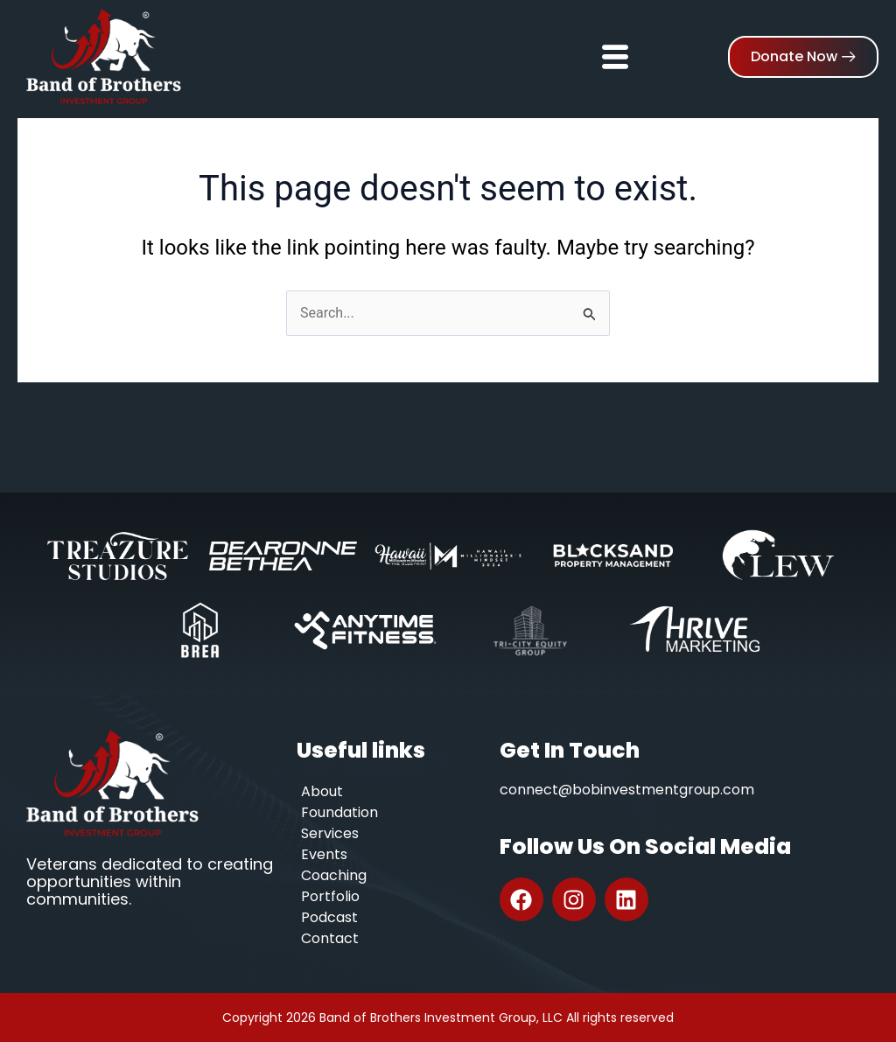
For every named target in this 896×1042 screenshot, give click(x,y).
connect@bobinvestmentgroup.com (627, 790)
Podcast (329, 917)
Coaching (334, 875)
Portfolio (330, 896)
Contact (330, 938)
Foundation (339, 812)
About (322, 791)
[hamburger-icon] (615, 49)
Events (324, 854)
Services (330, 833)
